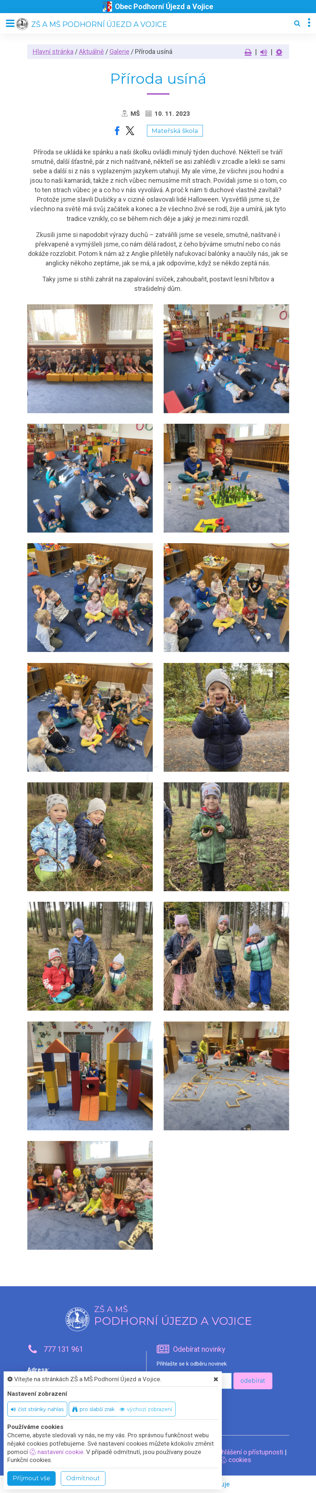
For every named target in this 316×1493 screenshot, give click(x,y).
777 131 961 (63, 1349)
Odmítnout (83, 1478)
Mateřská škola (175, 130)
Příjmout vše (31, 1478)
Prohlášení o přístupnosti (247, 1452)
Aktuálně (91, 51)
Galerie (119, 51)
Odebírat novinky (199, 1349)
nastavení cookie (56, 1452)
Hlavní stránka (53, 51)
